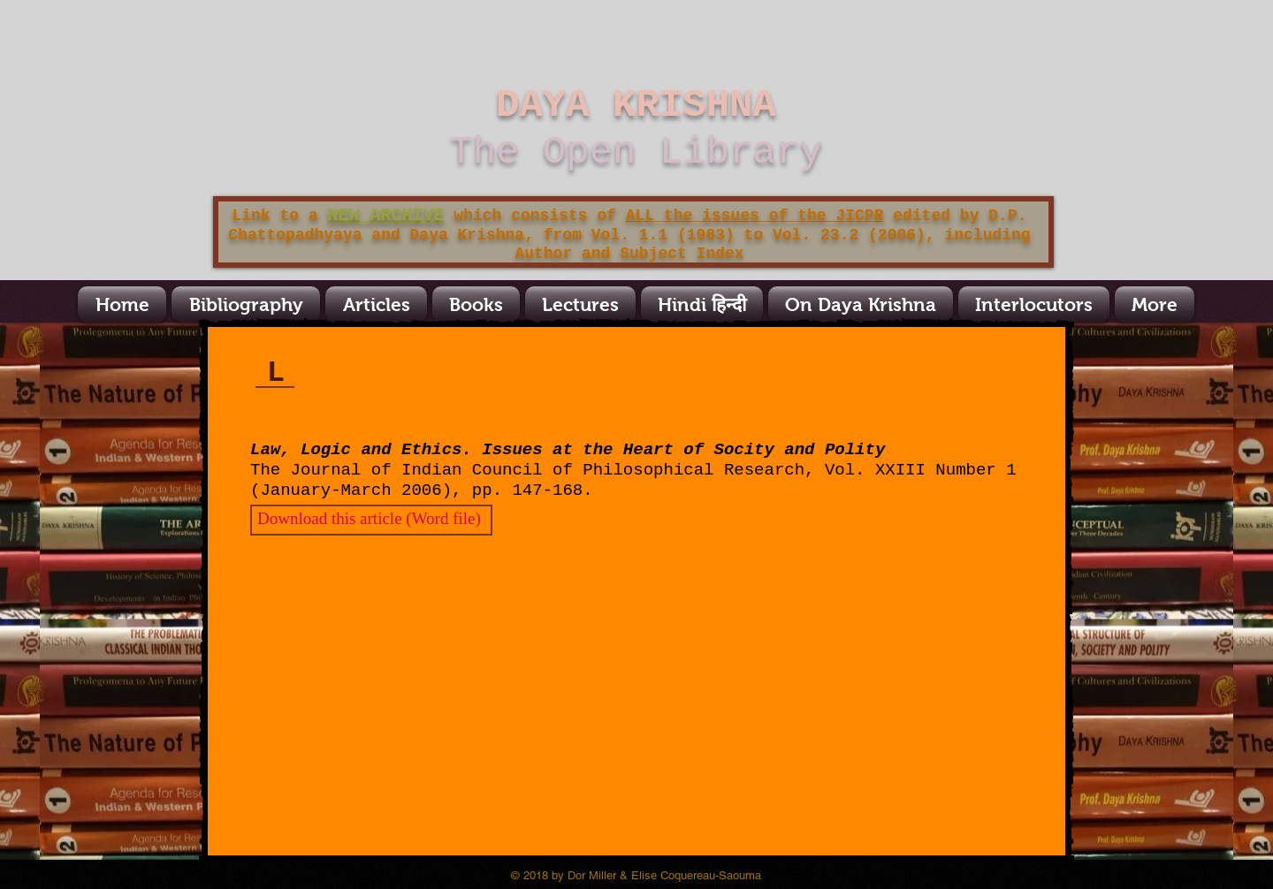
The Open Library (635, 152)
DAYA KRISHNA (636, 105)
